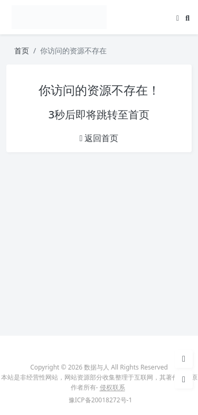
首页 (21, 50)
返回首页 (98, 138)
